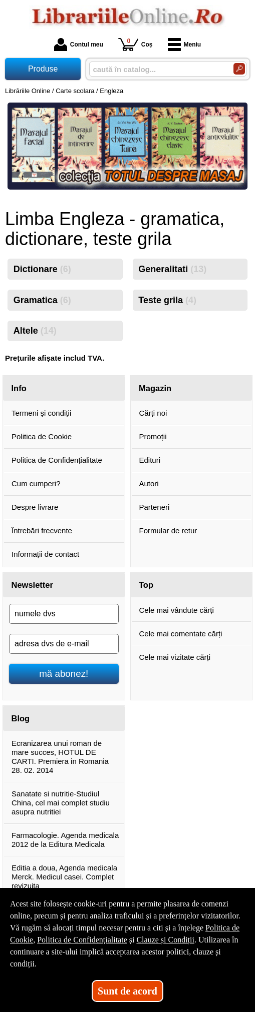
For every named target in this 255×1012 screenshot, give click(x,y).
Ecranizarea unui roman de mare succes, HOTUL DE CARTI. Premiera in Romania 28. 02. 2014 (60, 756)
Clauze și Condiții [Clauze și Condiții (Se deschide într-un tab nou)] (165, 939)
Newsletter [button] (32, 584)
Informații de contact (45, 554)
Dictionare (42, 269)
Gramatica (42, 300)
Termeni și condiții (41, 413)
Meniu (184, 44)
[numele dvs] (64, 614)
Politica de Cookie (42, 436)
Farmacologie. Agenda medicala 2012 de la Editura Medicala (65, 839)
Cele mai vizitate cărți (175, 657)
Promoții (153, 436)
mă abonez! (63, 673)
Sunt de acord (127, 990)
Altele (35, 331)
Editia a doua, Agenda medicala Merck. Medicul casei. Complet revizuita (64, 876)
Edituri (150, 460)
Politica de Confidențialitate (57, 460)
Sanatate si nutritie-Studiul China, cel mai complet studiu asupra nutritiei (61, 802)
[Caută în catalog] (239, 69)
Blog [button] (21, 718)
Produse (43, 69)
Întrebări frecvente (42, 530)
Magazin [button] (155, 388)
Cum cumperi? (36, 483)
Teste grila (167, 300)
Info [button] (19, 388)
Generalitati (172, 269)
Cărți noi (153, 413)
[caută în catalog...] (157, 69)
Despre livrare (35, 507)
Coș (135, 44)
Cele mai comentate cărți (180, 633)
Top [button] (146, 584)
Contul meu (78, 44)
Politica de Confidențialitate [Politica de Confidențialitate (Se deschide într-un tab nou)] (82, 939)
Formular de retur (168, 530)
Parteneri (154, 507)
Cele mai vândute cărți (176, 610)
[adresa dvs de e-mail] (64, 644)
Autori (149, 483)
